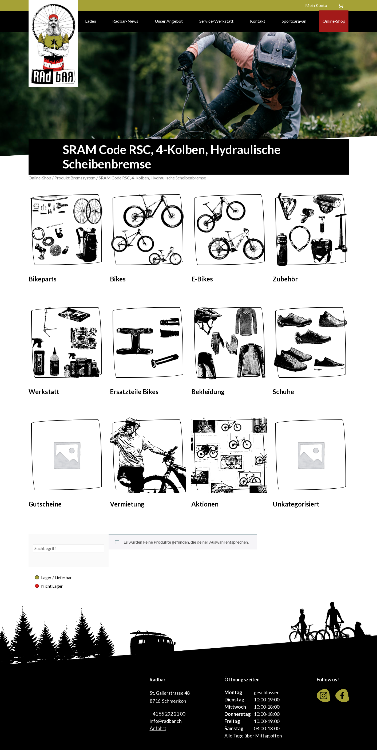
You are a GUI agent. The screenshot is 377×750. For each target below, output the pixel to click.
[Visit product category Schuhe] (311, 351)
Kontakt (257, 21)
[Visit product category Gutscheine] (67, 464)
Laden (90, 21)
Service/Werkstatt (216, 21)
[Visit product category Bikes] (148, 239)
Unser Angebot (169, 21)
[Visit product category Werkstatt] (67, 351)
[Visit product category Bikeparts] (67, 239)
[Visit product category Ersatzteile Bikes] (148, 351)
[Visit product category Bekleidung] (229, 351)
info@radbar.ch (166, 721)
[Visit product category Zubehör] (311, 239)
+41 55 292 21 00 (167, 714)
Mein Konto (316, 5)
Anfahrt (158, 728)
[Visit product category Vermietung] (148, 464)
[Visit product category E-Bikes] (229, 239)
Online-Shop (334, 21)
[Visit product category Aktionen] (229, 464)
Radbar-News (125, 21)
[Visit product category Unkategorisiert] (311, 464)
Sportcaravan (294, 21)
